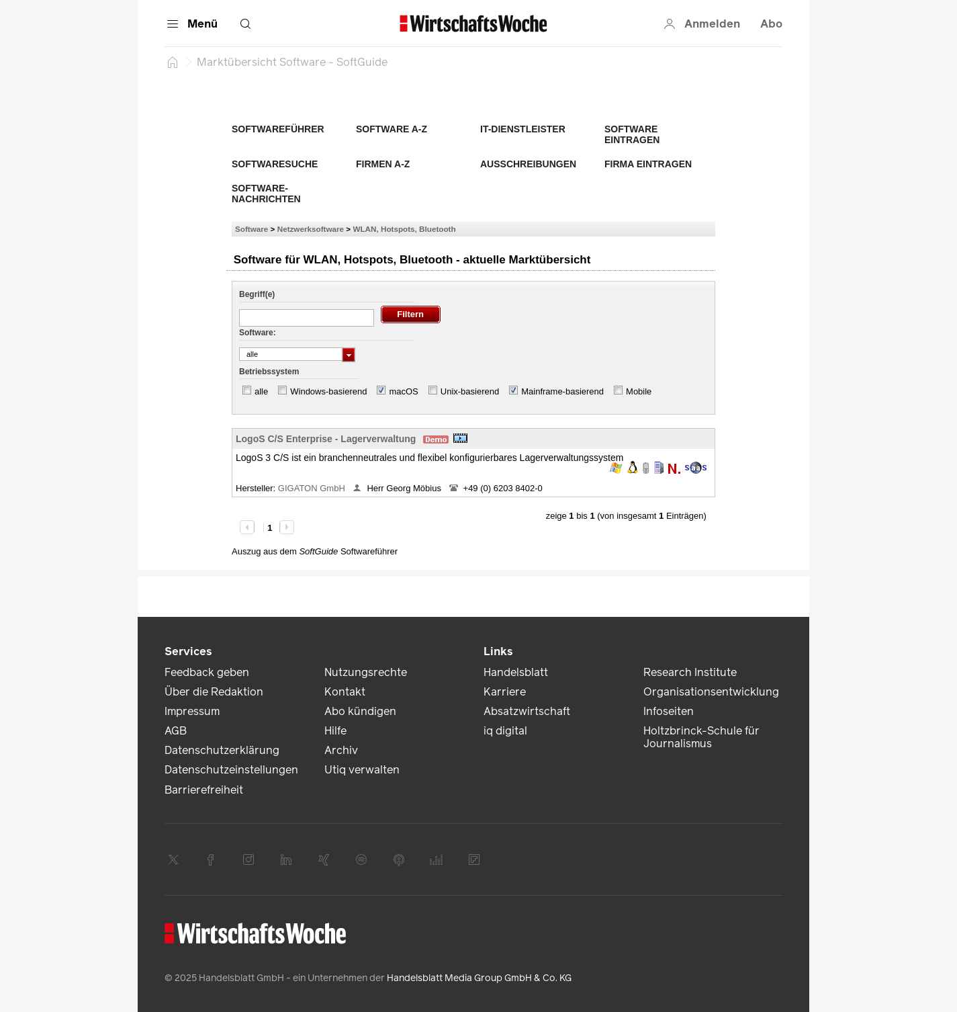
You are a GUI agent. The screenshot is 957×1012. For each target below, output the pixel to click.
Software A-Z (391, 129)
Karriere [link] (505, 692)
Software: (257, 332)
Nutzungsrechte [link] (365, 672)
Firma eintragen (648, 164)
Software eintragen (631, 134)
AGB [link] (176, 731)
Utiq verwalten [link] (362, 769)
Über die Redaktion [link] (214, 692)
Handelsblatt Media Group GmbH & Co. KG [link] (479, 978)
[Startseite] (173, 62)
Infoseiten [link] (668, 711)
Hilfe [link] (335, 731)
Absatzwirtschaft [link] (527, 711)
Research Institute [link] (690, 672)
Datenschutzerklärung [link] (222, 750)
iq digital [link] (505, 731)
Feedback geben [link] (207, 672)
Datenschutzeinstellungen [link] (231, 769)
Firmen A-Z (383, 164)
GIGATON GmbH (313, 488)
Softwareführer (278, 129)
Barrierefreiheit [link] (204, 790)
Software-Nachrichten (266, 193)
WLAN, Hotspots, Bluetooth (404, 228)
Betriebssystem (269, 371)
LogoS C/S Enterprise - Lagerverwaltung (326, 438)
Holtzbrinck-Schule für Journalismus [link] (701, 737)
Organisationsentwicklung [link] (711, 692)
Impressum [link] (192, 711)
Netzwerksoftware (310, 228)
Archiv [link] (341, 750)
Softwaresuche (275, 164)
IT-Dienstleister (522, 129)
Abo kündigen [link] (360, 711)
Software (251, 228)
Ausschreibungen (528, 164)
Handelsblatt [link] (516, 672)
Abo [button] (771, 24)
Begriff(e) (257, 294)
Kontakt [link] (344, 692)
